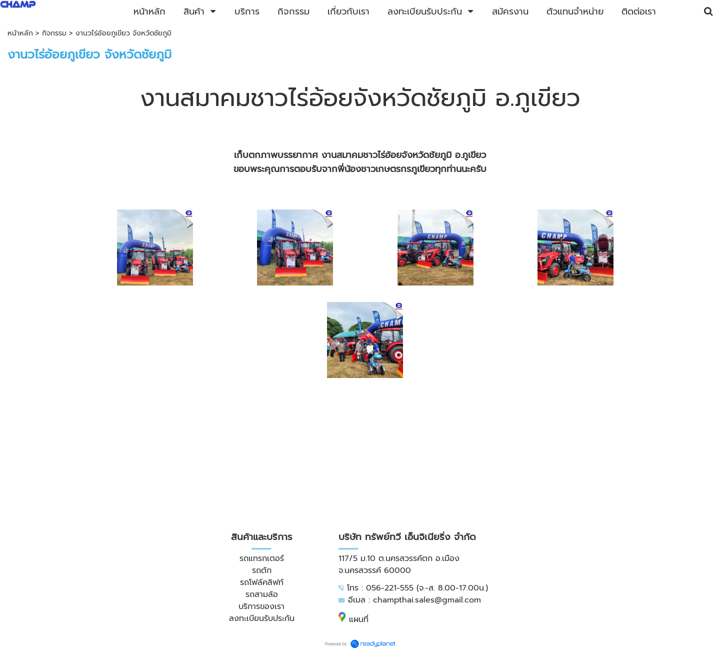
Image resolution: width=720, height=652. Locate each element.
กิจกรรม (54, 33)
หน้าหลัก (20, 33)
